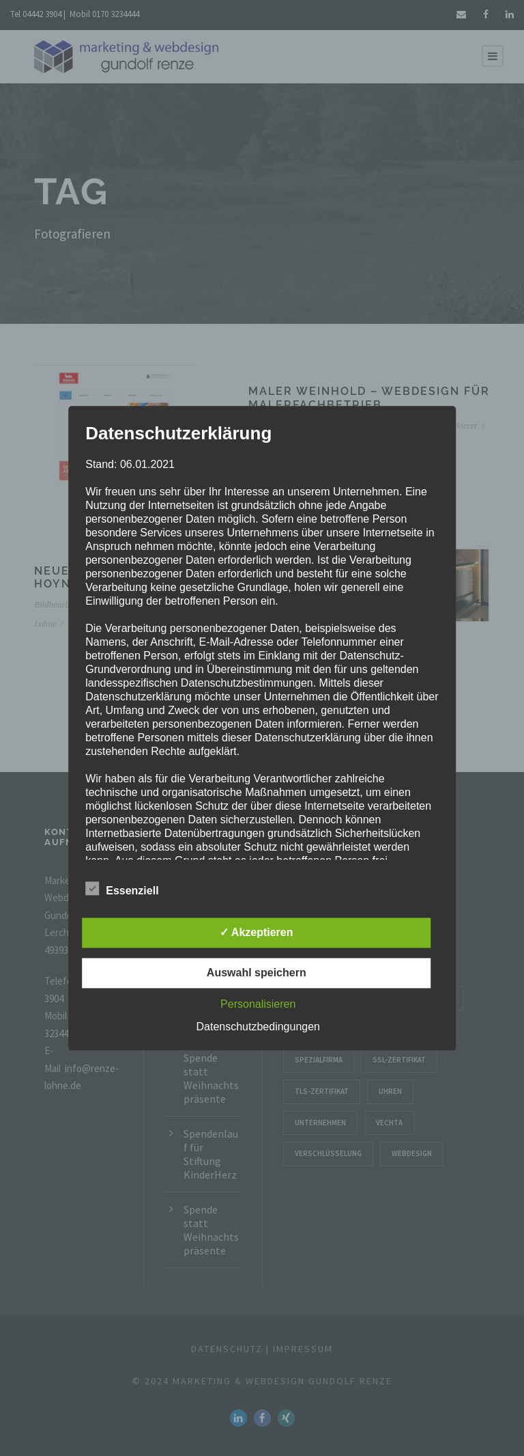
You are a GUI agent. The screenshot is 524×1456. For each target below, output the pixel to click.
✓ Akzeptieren (256, 932)
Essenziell (121, 888)
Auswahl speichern (256, 972)
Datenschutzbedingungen (258, 1026)
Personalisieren (257, 1004)
